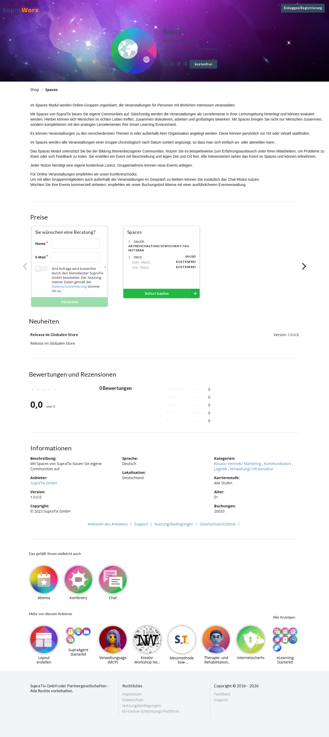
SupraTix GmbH (43, 482)
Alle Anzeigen (284, 617)
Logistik (220, 468)
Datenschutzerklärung (69, 286)
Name (40, 243)
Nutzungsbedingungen (176, 523)
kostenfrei (203, 64)
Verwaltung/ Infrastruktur (251, 468)
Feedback (222, 694)
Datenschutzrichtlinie (220, 523)
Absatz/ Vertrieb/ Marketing (237, 463)
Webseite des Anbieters (110, 523)
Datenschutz (132, 699)
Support (144, 523)
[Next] (303, 266)
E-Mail (40, 257)
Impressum (132, 694)
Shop (34, 89)
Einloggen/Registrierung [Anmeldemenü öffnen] (303, 8)
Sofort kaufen (172, 293)
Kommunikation (277, 463)
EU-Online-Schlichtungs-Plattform (150, 711)
